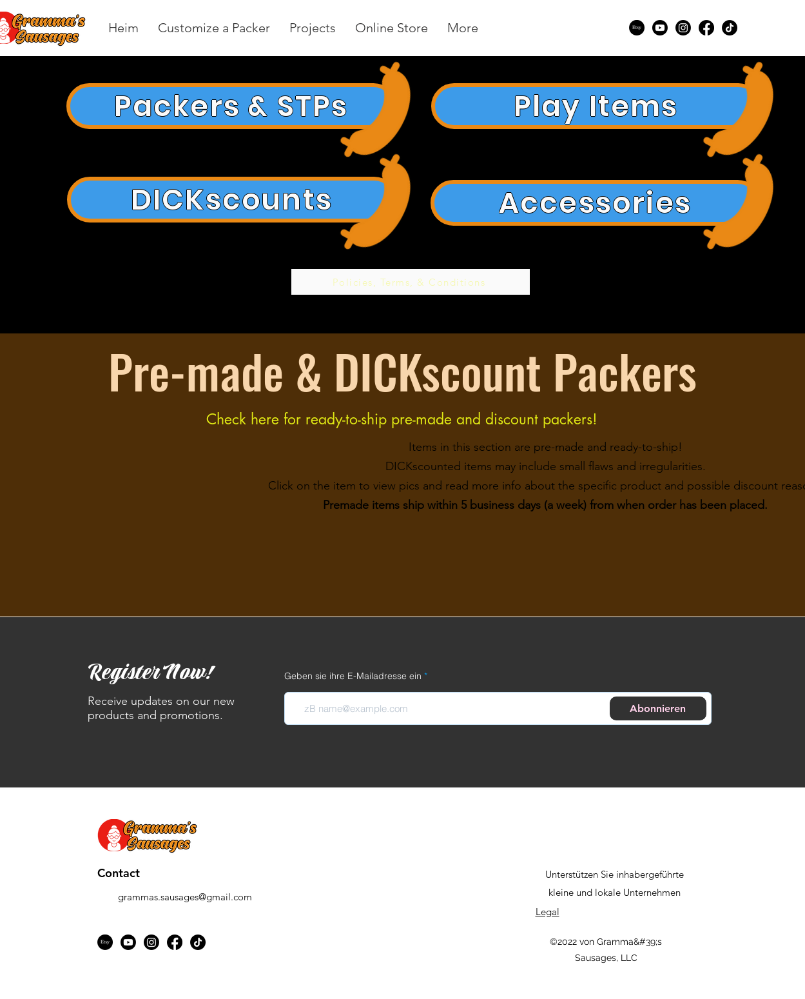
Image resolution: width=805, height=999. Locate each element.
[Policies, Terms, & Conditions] (410, 282)
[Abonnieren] (658, 708)
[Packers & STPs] (231, 106)
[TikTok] (729, 27)
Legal (547, 911)
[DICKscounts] (232, 200)
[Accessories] (596, 203)
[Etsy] (637, 27)
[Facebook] (706, 27)
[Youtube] (660, 27)
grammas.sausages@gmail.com (185, 897)
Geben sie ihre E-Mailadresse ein (353, 675)
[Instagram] (683, 27)
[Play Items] (596, 106)
